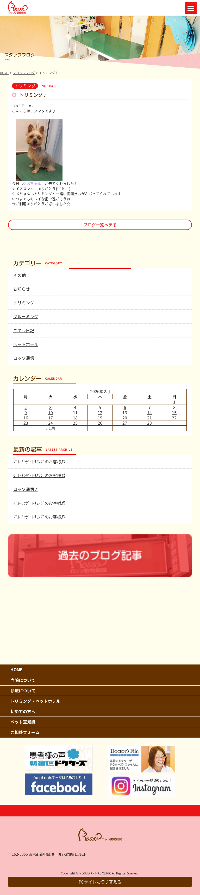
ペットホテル (25, 344)
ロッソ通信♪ (25, 489)
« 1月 (50, 428)
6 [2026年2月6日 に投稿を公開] (125, 407)
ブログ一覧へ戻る (100, 224)
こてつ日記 (23, 330)
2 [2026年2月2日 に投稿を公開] (25, 407)
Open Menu (191, 8)
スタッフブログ (24, 73)
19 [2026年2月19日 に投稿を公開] (100, 417)
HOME (4, 73)
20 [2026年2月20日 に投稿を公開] (124, 417)
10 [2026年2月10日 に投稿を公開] (50, 412)
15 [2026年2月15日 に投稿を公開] (174, 412)
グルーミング (25, 316)
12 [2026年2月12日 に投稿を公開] (100, 412)
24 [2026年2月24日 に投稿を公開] (50, 423)
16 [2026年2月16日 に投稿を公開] (25, 417)
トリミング (23, 302)
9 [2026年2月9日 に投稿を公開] (25, 412)
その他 (19, 275)
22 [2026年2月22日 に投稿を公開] (174, 417)
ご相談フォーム (25, 732)
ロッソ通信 (23, 358)
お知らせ (21, 289)
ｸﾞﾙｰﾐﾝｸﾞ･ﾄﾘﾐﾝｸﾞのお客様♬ (39, 461)
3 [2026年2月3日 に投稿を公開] (50, 407)
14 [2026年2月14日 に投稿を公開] (149, 412)
